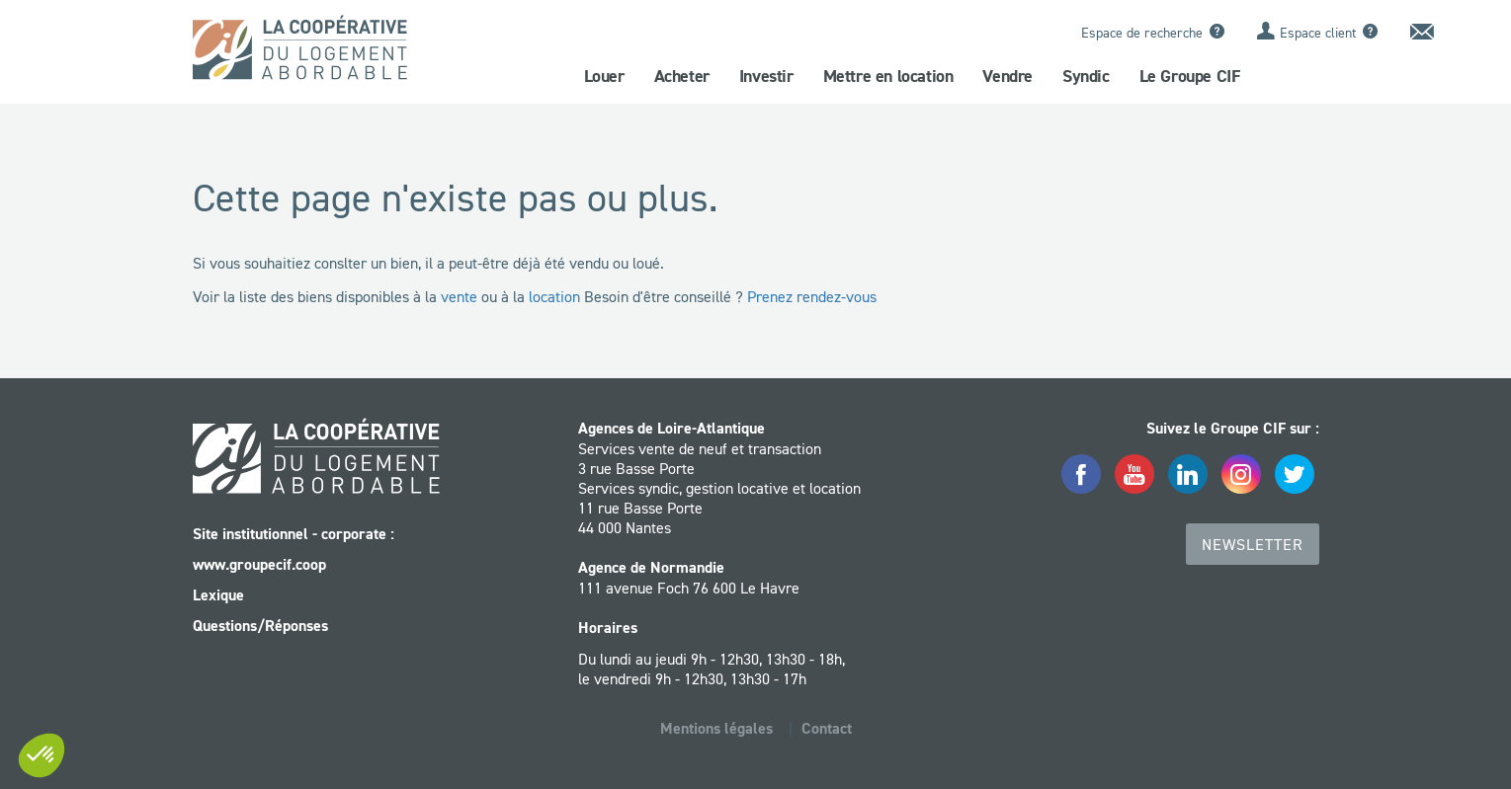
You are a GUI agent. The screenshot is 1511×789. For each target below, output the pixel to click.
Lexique (218, 595)
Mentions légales (716, 728)
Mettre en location (888, 76)
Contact (826, 728)
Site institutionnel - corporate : (293, 533)
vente (459, 296)
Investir (766, 76)
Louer (604, 76)
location (554, 296)
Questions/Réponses (260, 625)
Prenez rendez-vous (812, 296)
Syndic (1086, 76)
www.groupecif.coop (259, 564)
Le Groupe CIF (1189, 76)
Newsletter (1252, 544)
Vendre (1007, 76)
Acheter (682, 76)
